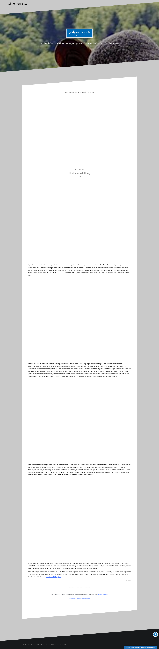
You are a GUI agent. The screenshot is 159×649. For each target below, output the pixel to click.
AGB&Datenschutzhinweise (83, 598)
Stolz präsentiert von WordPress (33, 645)
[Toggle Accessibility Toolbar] (155, 634)
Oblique (54, 645)
